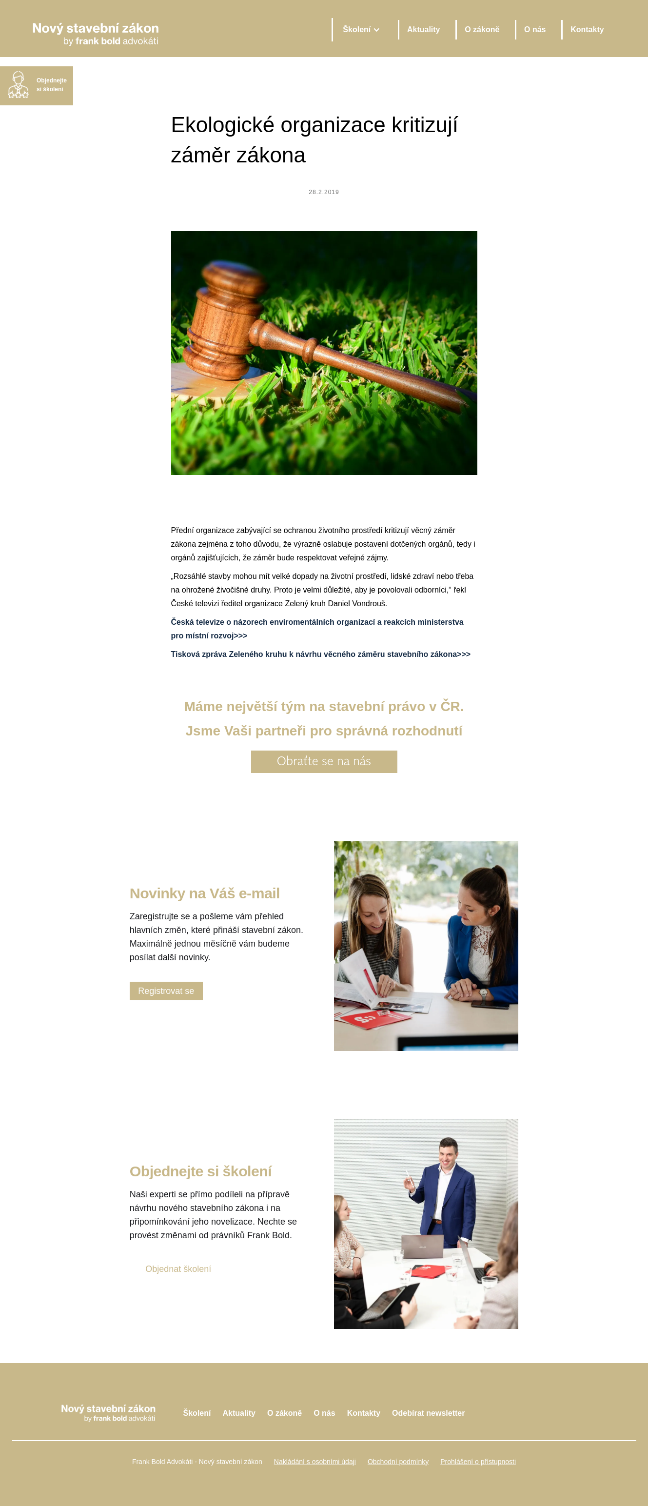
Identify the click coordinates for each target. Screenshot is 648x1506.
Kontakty (587, 29)
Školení (197, 1413)
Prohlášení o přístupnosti (478, 1462)
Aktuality (423, 29)
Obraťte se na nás (324, 761)
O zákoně (482, 29)
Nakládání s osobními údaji (315, 1462)
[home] (176, 29)
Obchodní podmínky (398, 1462)
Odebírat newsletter (428, 1413)
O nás (535, 29)
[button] (361, 29)
